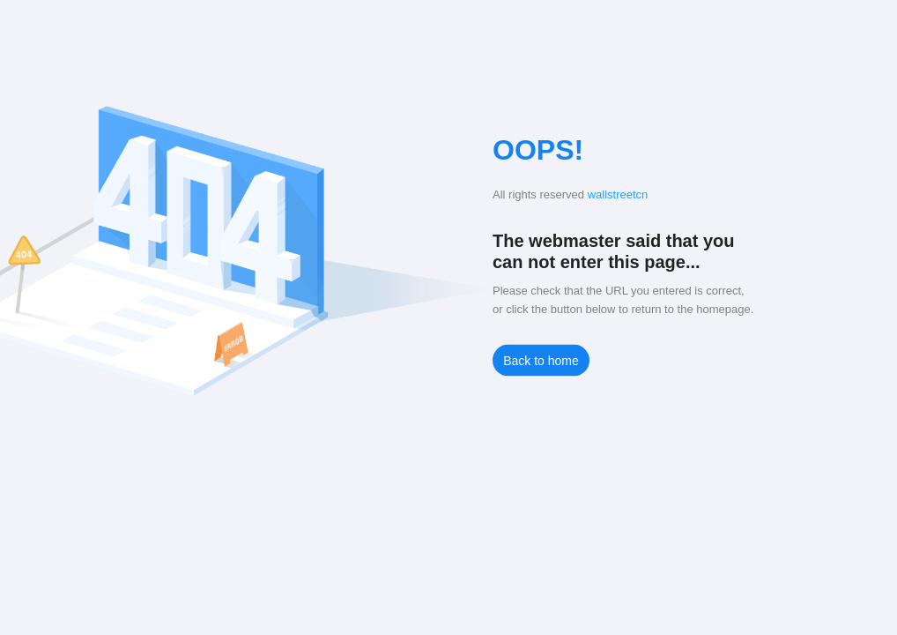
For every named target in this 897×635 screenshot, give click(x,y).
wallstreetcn (618, 194)
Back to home (541, 361)
